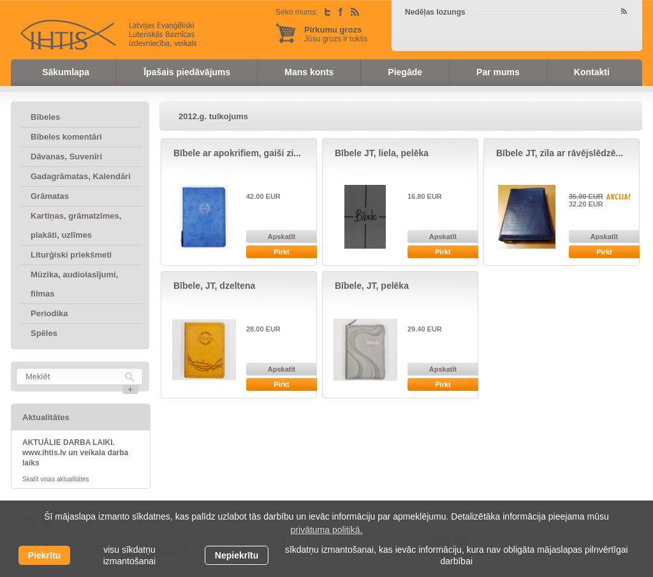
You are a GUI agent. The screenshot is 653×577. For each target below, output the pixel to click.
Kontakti (592, 72)
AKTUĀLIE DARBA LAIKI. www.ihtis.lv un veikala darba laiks (75, 452)
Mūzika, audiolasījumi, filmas (74, 284)
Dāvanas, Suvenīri (66, 156)
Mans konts (309, 72)
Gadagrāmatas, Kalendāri (81, 176)
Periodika (49, 313)
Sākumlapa (65, 72)
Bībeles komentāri (66, 137)
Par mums (498, 72)
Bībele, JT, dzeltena (214, 286)
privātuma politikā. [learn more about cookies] (327, 530)
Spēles (44, 333)
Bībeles (45, 117)
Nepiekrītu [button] (236, 555)
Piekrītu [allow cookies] (44, 555)
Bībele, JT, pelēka (372, 286)
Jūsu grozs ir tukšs (335, 34)
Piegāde (405, 72)
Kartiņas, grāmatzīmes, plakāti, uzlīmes (76, 225)
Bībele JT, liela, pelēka (382, 153)
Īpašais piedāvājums (186, 72)
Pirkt (281, 252)
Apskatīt (281, 236)
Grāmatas (50, 196)
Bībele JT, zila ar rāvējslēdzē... (559, 153)
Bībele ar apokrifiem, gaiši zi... (237, 153)
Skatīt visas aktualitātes (55, 479)
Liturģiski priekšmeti (71, 254)
